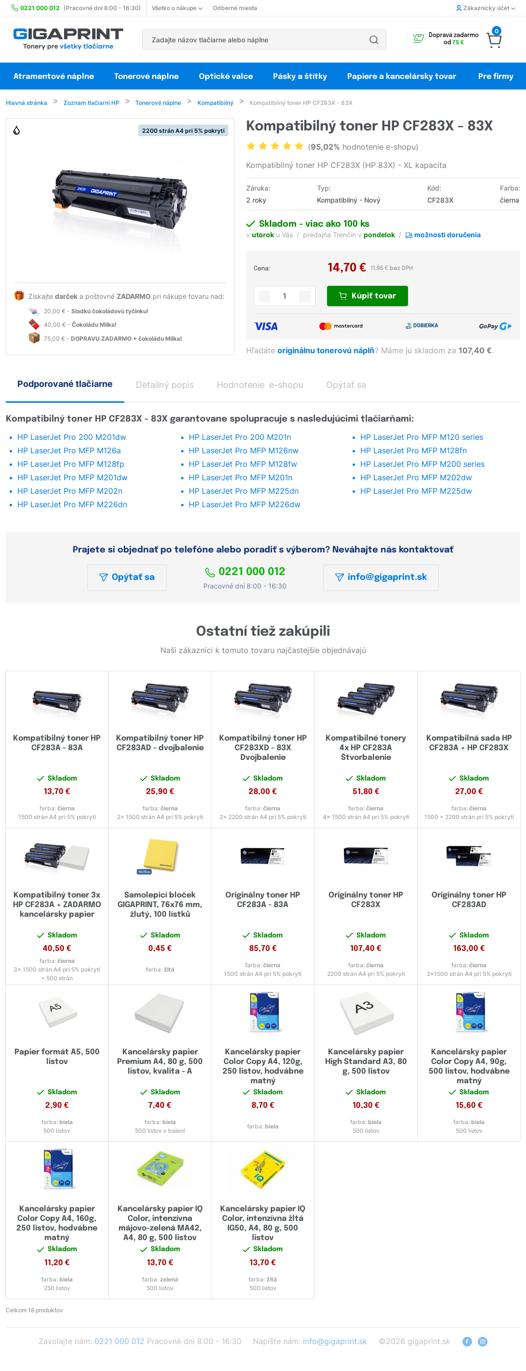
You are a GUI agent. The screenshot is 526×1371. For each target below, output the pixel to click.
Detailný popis (165, 386)
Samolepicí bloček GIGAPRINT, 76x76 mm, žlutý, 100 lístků (160, 906)
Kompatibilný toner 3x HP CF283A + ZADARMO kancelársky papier (57, 906)
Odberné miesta (235, 8)
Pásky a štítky (300, 77)
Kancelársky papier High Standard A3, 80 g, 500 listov (366, 1062)
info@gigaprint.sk (381, 578)
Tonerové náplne (146, 77)
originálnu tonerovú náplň (326, 351)
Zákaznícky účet (485, 8)
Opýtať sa (127, 578)
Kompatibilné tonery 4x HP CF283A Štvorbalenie (366, 749)
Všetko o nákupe (177, 8)
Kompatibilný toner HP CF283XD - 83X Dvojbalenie (263, 749)
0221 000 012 (245, 573)
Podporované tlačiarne (65, 385)
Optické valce (226, 77)
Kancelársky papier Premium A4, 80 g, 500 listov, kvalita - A (160, 1062)
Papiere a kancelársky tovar (402, 77)
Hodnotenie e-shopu (260, 386)
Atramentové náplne (53, 77)
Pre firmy (495, 77)
